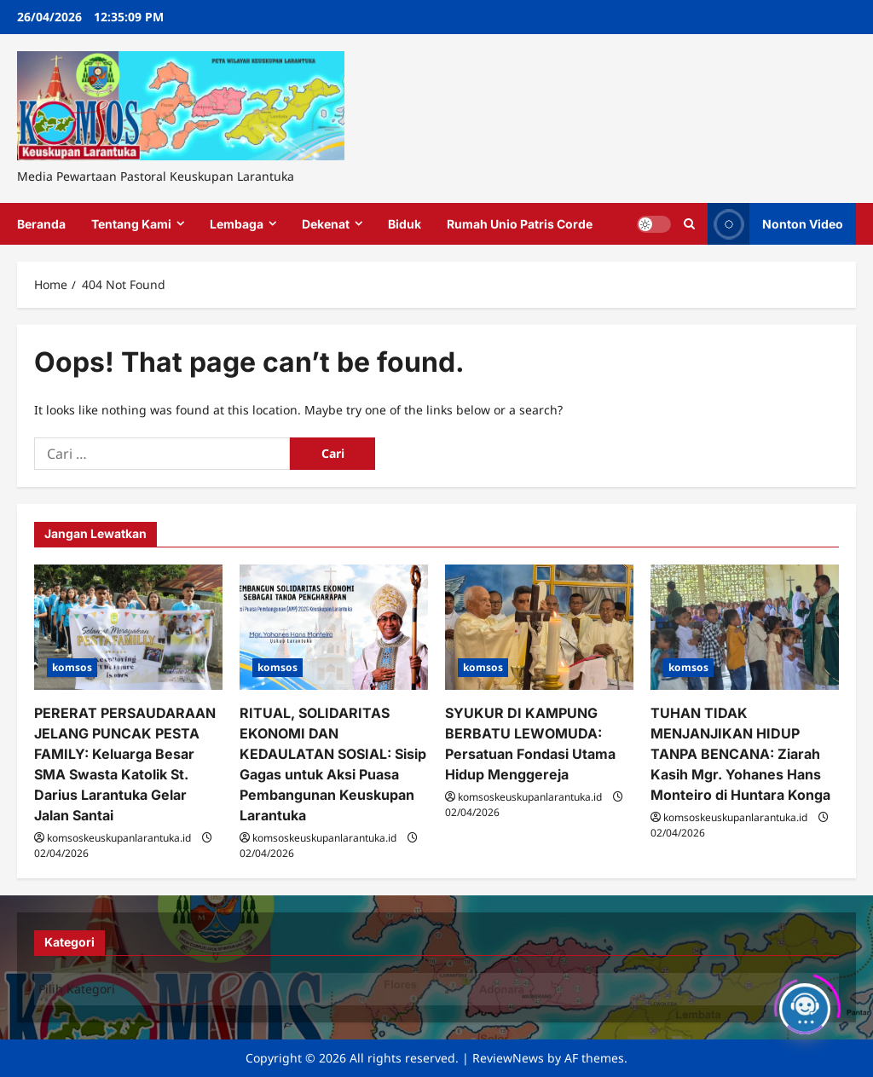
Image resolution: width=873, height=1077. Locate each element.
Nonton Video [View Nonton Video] (775, 224)
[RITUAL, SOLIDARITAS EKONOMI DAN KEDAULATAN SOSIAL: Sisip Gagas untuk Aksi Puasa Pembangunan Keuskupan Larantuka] (334, 627)
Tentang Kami (131, 224)
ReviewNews (508, 1058)
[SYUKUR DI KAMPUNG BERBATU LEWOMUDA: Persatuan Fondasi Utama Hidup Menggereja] (539, 627)
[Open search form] (689, 223)
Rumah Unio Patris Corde (520, 224)
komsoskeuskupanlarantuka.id (119, 838)
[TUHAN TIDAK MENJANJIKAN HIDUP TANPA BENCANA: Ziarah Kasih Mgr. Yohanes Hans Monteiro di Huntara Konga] (744, 627)
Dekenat (326, 224)
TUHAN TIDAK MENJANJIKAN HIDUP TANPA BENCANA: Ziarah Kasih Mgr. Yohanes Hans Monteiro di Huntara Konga (740, 753)
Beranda (41, 224)
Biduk (404, 224)
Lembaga (236, 224)
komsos (72, 667)
